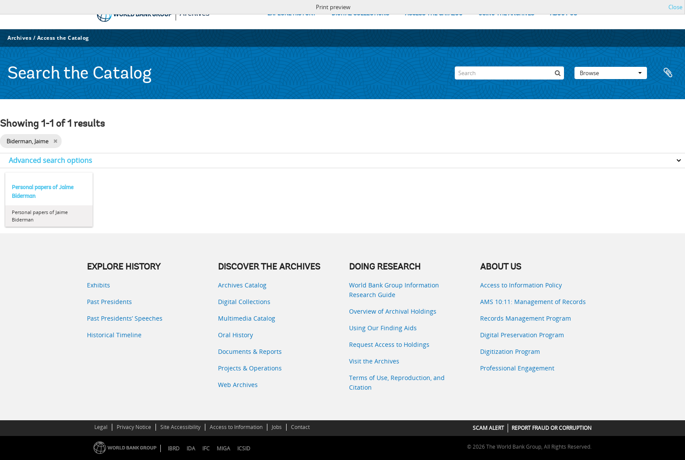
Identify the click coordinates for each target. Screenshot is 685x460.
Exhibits (98, 285)
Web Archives (238, 384)
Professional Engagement (517, 368)
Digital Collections (244, 301)
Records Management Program (525, 318)
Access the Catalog (63, 38)
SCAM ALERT (488, 428)
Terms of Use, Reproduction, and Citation (397, 382)
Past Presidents (109, 301)
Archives (19, 38)
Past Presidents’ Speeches (125, 318)
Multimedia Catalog (246, 318)
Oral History (235, 335)
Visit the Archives (374, 361)
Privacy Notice (134, 427)
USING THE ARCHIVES (506, 14)
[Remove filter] (55, 141)
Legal (100, 427)
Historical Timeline (114, 335)
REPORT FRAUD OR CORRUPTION (552, 428)
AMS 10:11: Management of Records (533, 301)
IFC (206, 448)
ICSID (243, 448)
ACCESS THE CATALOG (434, 14)
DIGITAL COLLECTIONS (360, 14)
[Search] (509, 73)
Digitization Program (510, 351)
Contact (300, 427)
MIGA (223, 448)
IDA (191, 448)
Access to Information (236, 427)
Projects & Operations (250, 368)
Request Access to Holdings (389, 344)
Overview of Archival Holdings (392, 311)
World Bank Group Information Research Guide (394, 290)
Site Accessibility (180, 427)
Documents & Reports (250, 351)
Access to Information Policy (521, 285)
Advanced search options (50, 160)
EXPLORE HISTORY (291, 14)
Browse (611, 73)
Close (675, 7)
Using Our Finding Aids (383, 328)
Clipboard (668, 73)
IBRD (174, 448)
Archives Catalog (242, 285)
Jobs (277, 427)
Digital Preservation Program (522, 335)
